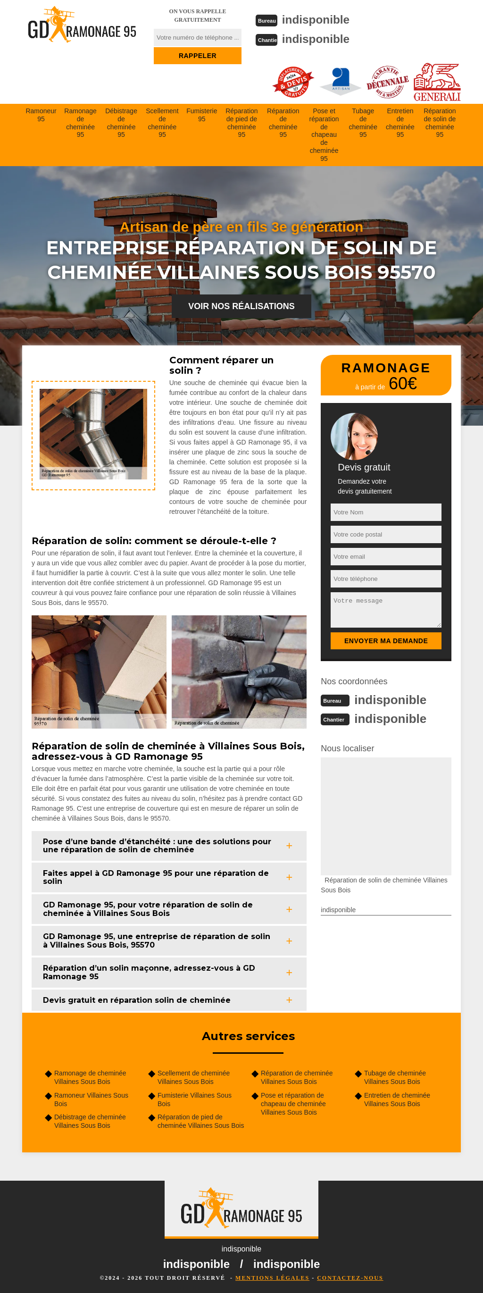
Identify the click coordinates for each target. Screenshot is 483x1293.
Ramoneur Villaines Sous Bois (91, 1099)
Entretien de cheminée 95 (400, 121)
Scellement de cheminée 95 (162, 121)
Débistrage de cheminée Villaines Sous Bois (90, 1120)
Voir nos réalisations (241, 305)
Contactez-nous (350, 1277)
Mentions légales (272, 1277)
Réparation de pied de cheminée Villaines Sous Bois (201, 1120)
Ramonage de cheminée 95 (80, 121)
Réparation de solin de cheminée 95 (440, 121)
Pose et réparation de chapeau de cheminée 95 (324, 133)
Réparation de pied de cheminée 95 (241, 121)
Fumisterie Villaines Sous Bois (195, 1099)
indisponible (319, 19)
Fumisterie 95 (201, 114)
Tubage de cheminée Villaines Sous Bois (395, 1076)
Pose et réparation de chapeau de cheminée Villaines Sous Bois (293, 1103)
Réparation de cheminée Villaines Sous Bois (297, 1076)
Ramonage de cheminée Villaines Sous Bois (90, 1076)
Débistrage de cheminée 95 (121, 121)
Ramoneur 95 (40, 114)
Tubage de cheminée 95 (363, 121)
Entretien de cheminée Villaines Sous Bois (397, 1099)
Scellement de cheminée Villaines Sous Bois (194, 1076)
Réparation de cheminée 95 (283, 121)
